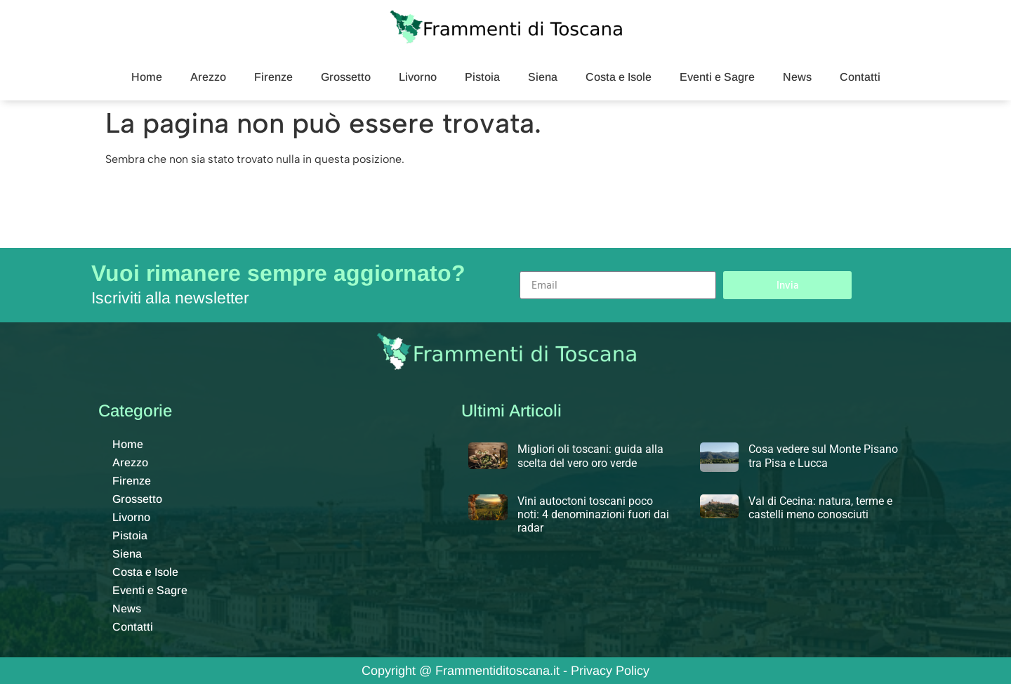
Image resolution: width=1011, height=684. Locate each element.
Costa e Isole (619, 77)
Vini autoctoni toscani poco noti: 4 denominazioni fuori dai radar (593, 514)
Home (146, 77)
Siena (542, 77)
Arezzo (208, 77)
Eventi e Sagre (717, 77)
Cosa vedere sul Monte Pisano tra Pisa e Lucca (823, 455)
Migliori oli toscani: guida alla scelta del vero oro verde (590, 455)
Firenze (273, 77)
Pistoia (482, 77)
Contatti (860, 77)
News (797, 77)
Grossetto (346, 77)
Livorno (418, 77)
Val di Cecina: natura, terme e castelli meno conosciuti (820, 507)
